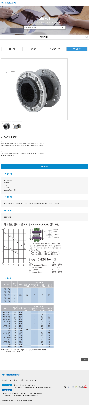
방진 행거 (33, 49)
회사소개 (4, 380)
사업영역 (10, 380)
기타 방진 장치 (77, 49)
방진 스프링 (12, 49)
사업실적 (21, 380)
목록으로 (85, 360)
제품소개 (16, 380)
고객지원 (34, 380)
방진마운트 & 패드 (55, 49)
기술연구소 (28, 380)
